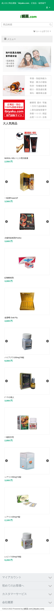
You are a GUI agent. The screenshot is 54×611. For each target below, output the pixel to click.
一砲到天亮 (9, 437)
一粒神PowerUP (11, 198)
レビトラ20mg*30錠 (12, 557)
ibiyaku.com (39, 609)
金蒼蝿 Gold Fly (11, 318)
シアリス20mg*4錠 (12, 517)
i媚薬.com (28, 609)
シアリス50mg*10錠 (12, 477)
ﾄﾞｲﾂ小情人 (9, 397)
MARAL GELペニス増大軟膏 (16, 158)
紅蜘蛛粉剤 (9, 278)
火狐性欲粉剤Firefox (12, 238)
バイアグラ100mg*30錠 (14, 357)
